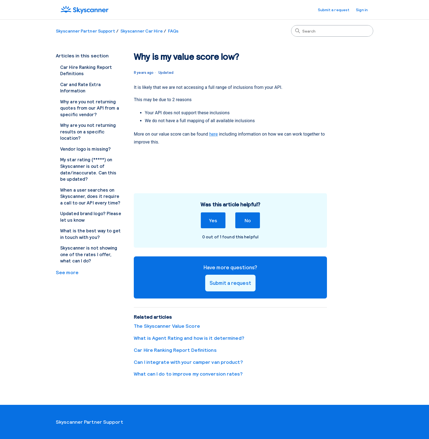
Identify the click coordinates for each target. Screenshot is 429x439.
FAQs (173, 30)
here (213, 134)
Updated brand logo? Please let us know (90, 216)
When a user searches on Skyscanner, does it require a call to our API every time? (90, 196)
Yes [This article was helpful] (213, 220)
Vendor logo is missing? (85, 148)
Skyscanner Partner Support (85, 30)
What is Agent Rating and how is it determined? (189, 338)
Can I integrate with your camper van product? (188, 362)
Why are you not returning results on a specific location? (88, 131)
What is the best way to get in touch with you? (90, 234)
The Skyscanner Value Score (167, 326)
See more (67, 272)
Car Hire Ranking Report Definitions (86, 70)
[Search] (332, 30)
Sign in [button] (362, 9)
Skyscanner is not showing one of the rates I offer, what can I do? (88, 254)
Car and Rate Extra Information (80, 87)
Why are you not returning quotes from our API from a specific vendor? (89, 108)
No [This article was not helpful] (248, 220)
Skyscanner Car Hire (141, 30)
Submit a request (334, 9)
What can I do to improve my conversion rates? (188, 374)
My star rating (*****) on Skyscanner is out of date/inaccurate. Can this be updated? (88, 169)
